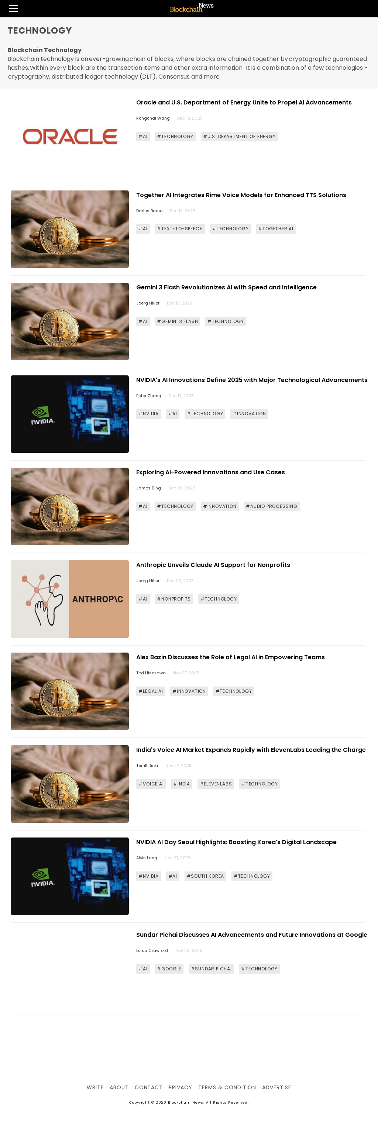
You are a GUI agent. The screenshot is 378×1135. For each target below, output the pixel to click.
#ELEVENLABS (216, 784)
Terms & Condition (227, 1087)
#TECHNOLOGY (175, 136)
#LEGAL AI (150, 691)
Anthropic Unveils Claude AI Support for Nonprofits (213, 565)
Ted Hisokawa (151, 673)
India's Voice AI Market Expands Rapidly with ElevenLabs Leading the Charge (251, 750)
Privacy (180, 1087)
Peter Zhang (148, 396)
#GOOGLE (169, 969)
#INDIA (181, 784)
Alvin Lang (146, 858)
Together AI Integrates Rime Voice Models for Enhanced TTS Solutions (241, 195)
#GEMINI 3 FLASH (177, 321)
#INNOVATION (249, 413)
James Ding (148, 488)
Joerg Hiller (147, 303)
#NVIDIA (148, 413)
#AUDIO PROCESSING (272, 506)
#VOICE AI (151, 784)
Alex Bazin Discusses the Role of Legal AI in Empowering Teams (230, 657)
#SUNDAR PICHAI (211, 969)
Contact (149, 1087)
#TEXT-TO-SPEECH (180, 229)
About (119, 1087)
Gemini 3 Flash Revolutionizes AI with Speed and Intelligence (226, 287)
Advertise (276, 1087)
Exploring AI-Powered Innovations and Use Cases (210, 472)
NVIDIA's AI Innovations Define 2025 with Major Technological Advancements (252, 380)
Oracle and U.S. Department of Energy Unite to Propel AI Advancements (244, 102)
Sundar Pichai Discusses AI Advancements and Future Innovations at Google (251, 935)
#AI (142, 136)
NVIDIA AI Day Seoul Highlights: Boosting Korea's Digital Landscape (236, 842)
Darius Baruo (149, 211)
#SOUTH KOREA (205, 876)
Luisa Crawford (152, 950)
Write (95, 1087)
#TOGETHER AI (275, 229)
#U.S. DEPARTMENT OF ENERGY (239, 136)
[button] (9, 8)
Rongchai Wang (153, 118)
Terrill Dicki (147, 765)
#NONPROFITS (174, 599)
